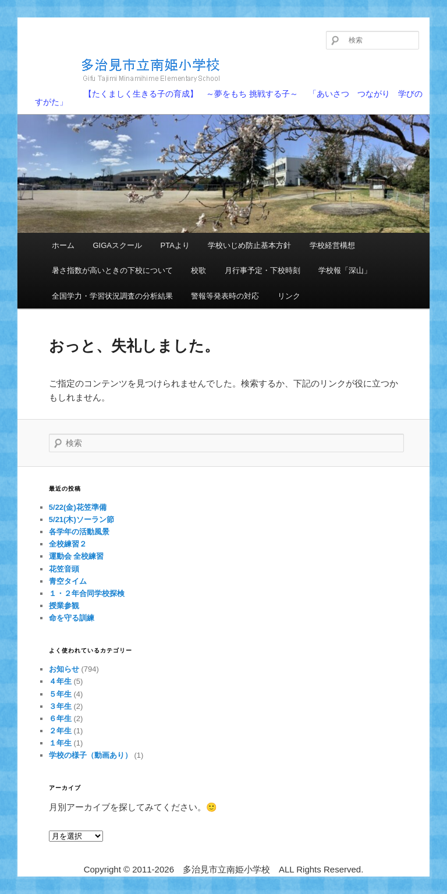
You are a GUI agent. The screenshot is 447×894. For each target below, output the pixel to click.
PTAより (175, 245)
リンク (289, 296)
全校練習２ (68, 544)
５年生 (60, 694)
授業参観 (64, 605)
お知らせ (64, 669)
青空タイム (68, 581)
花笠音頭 (64, 569)
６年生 (60, 718)
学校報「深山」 (344, 270)
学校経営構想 (332, 245)
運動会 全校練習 (76, 556)
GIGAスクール (117, 245)
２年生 (60, 730)
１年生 (60, 743)
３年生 (60, 706)
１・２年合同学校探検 (87, 593)
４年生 (60, 681)
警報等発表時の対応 (225, 296)
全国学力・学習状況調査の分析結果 (112, 296)
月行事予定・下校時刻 (262, 270)
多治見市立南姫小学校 (131, 69)
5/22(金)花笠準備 (78, 507)
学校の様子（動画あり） (90, 755)
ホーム (63, 245)
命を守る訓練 (71, 617)
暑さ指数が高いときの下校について (112, 270)
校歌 (198, 270)
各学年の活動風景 (79, 531)
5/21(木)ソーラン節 (81, 519)
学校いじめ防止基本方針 (249, 245)
